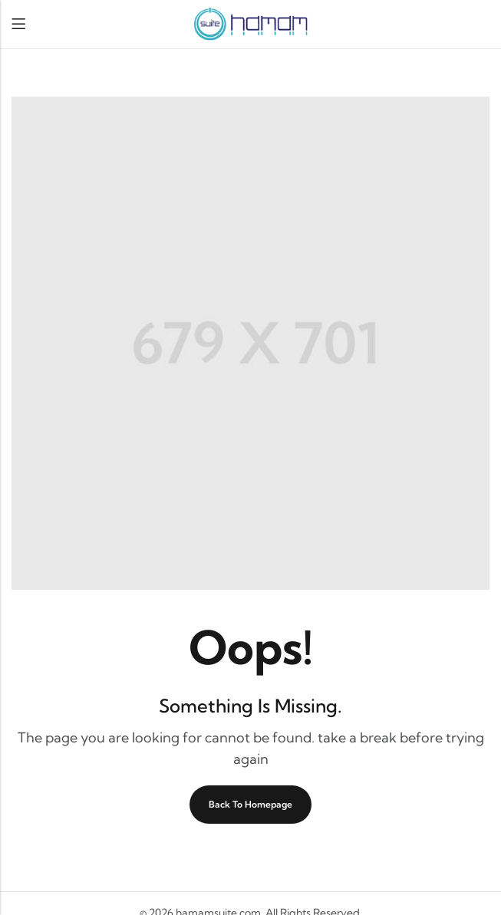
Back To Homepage (250, 804)
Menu (18, 24)
